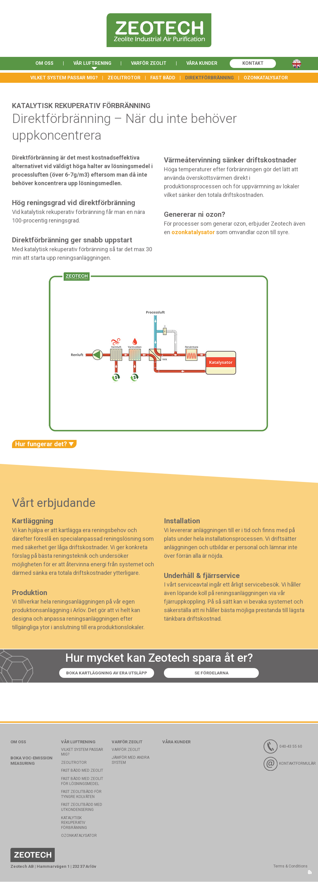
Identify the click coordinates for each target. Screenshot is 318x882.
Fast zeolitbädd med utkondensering (81, 807)
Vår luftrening (90, 64)
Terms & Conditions (290, 866)
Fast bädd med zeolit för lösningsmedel (82, 781)
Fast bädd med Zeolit (82, 771)
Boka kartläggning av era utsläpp (104, 673)
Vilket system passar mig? (64, 78)
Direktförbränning (209, 78)
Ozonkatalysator (266, 78)
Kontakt (256, 64)
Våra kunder (203, 64)
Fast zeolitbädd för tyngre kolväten (81, 794)
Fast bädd (162, 78)
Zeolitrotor (124, 78)
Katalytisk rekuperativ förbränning (74, 823)
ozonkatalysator (193, 232)
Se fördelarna (219, 673)
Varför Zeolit (148, 64)
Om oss (41, 64)
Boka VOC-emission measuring (31, 761)
